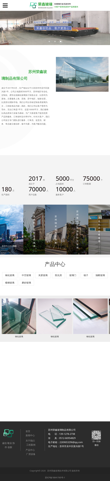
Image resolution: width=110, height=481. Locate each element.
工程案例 (30, 444)
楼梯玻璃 (9, 282)
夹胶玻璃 (43, 275)
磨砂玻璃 (26, 282)
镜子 (86, 275)
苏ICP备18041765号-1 (55, 477)
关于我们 (30, 440)
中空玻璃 (26, 275)
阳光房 (58, 275)
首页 (28, 431)
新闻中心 (30, 435)
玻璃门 (72, 275)
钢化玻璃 (9, 275)
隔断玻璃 (100, 275)
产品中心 (30, 449)
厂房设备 (30, 454)
